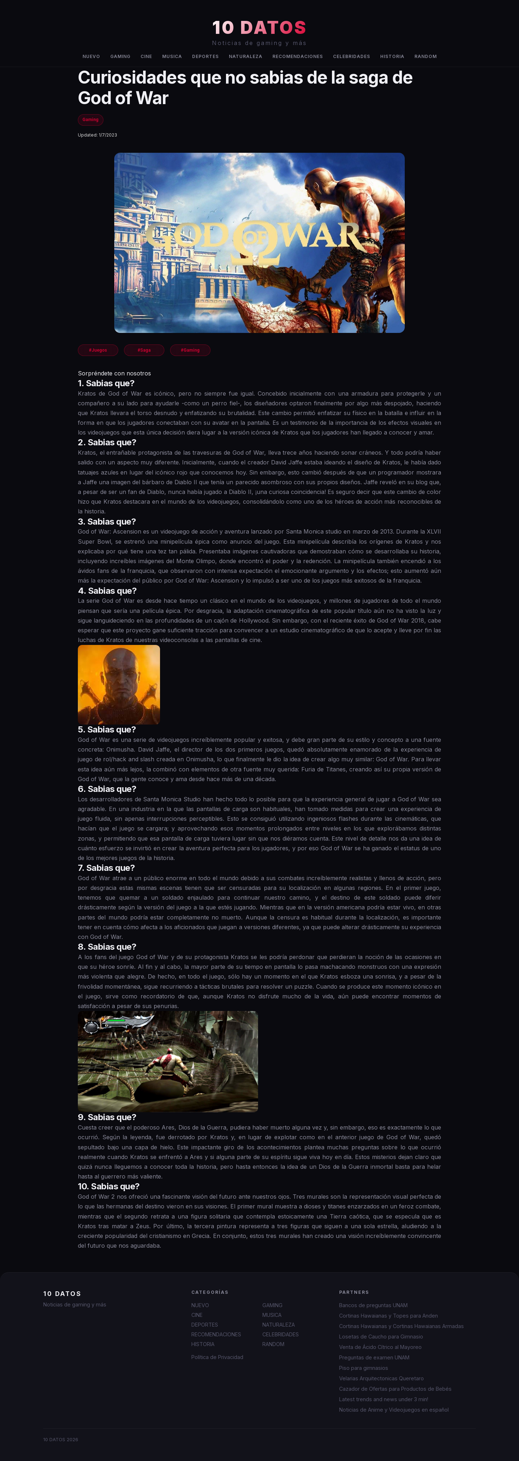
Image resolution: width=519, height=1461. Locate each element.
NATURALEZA (245, 56)
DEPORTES (205, 56)
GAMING (120, 56)
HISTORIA (392, 56)
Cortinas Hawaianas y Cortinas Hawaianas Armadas (401, 1326)
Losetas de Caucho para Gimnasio (381, 1336)
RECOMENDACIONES (297, 56)
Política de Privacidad (217, 1357)
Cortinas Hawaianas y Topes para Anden (388, 1316)
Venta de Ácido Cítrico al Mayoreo (380, 1347)
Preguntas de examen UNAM (374, 1357)
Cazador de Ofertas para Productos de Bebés (395, 1389)
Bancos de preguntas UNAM (373, 1305)
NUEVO (91, 56)
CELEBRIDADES (351, 56)
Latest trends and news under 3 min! (383, 1399)
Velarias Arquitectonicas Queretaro (381, 1378)
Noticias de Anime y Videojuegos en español (394, 1410)
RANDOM (425, 56)
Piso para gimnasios (363, 1368)
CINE (146, 56)
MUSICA (172, 56)
